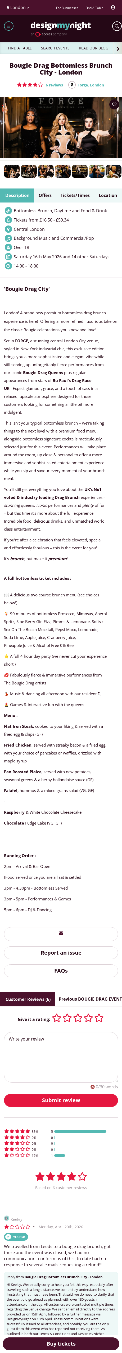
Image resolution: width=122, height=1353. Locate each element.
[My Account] (114, 7)
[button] (40, 84)
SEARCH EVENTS (55, 47)
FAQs (61, 970)
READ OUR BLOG (93, 47)
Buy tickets (61, 1343)
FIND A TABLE (20, 47)
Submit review (61, 1100)
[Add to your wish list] (114, 104)
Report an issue (61, 952)
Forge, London (91, 85)
